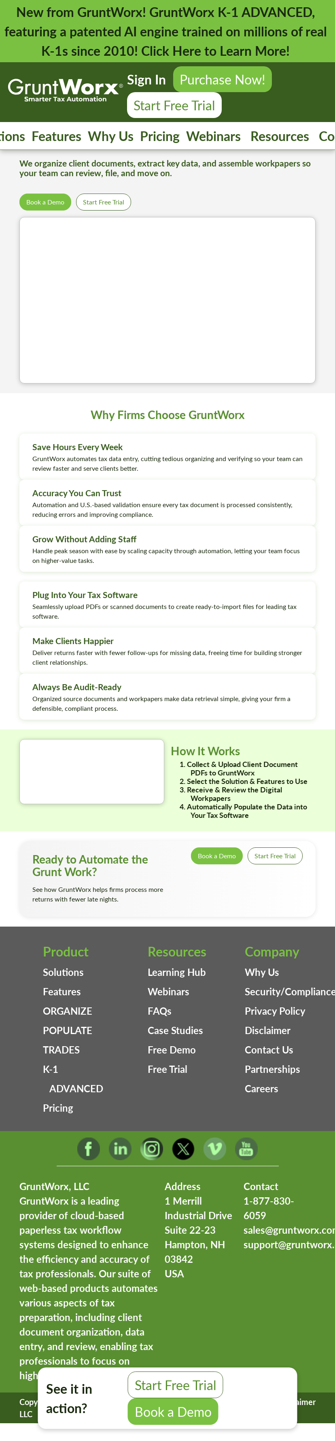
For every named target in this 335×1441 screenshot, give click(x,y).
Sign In (146, 79)
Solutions (63, 972)
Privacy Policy (275, 1011)
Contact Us (269, 1049)
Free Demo (172, 1049)
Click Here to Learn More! (215, 50)
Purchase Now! (222, 79)
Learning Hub (177, 972)
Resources (279, 136)
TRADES (61, 1049)
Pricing (160, 136)
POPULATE (67, 1030)
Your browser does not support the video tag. (167, 300)
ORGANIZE (67, 1011)
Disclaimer (267, 1030)
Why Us (111, 136)
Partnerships (272, 1069)
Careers (261, 1088)
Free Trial (167, 1069)
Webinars (213, 136)
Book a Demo (45, 202)
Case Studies (175, 1030)
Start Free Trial (174, 105)
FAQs (160, 1011)
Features (56, 136)
